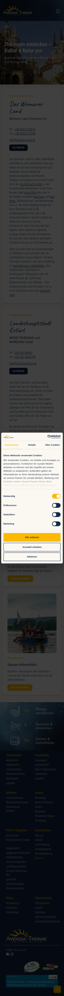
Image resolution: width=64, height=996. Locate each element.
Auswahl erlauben (32, 547)
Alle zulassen (32, 537)
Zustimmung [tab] (11, 445)
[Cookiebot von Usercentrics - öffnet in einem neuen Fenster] (47, 437)
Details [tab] (32, 445)
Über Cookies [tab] (52, 445)
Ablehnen (32, 556)
